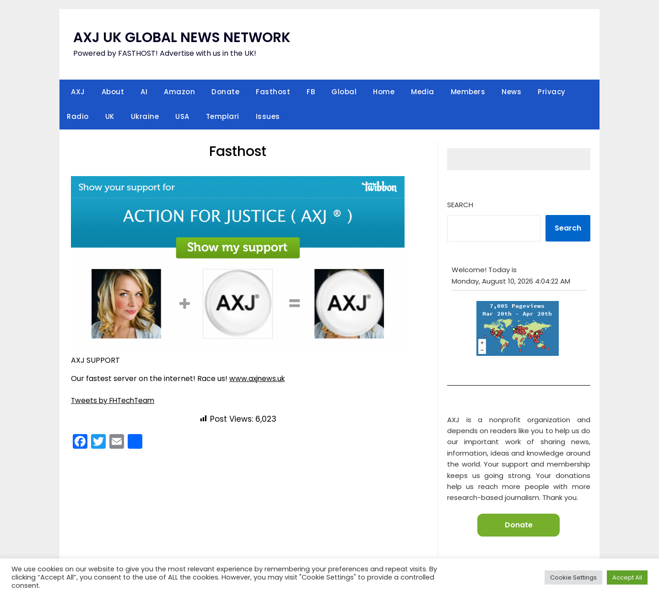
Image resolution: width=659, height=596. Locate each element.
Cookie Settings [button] (573, 577)
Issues (268, 116)
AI (143, 92)
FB (311, 92)
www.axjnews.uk (257, 378)
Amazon (179, 92)
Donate (225, 92)
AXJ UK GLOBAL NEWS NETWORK (182, 37)
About (113, 92)
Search (460, 204)
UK (109, 116)
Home (383, 92)
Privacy (552, 92)
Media (422, 92)
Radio (78, 116)
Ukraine (145, 116)
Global (344, 92)
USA (182, 116)
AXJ (78, 92)
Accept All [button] (627, 577)
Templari (222, 116)
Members (468, 92)
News (511, 92)
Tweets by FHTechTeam (115, 400)
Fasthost (273, 92)
